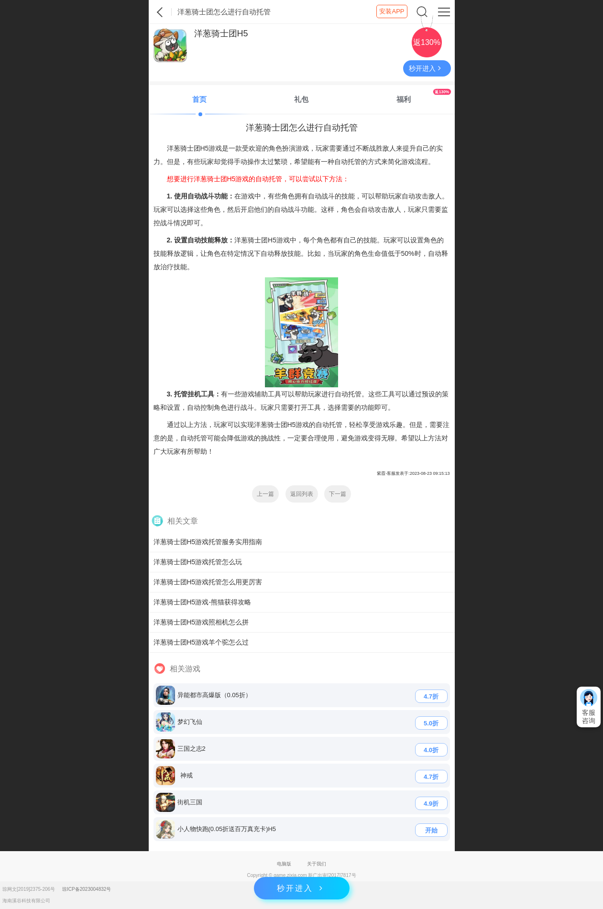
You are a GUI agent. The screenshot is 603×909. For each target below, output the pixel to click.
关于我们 (316, 863)
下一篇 (337, 494)
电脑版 (284, 863)
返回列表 (301, 494)
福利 (423, 96)
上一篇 (265, 494)
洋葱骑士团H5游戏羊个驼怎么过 (201, 642)
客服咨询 (588, 706)
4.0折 (431, 750)
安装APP (391, 11)
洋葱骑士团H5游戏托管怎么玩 (197, 562)
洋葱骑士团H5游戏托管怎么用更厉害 (208, 582)
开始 (431, 830)
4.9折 (431, 803)
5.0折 (431, 723)
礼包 (301, 99)
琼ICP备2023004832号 (86, 889)
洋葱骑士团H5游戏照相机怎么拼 (201, 622)
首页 (199, 99)
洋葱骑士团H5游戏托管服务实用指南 (208, 542)
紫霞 (160, 12)
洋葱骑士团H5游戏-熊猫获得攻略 (202, 602)
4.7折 (431, 696)
